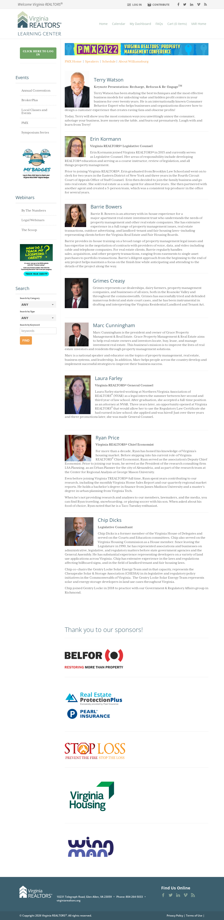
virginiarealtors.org (68, 900)
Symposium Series (35, 132)
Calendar (118, 24)
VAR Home (198, 24)
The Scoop (29, 230)
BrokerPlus (29, 100)
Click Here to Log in (38, 53)
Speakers (92, 61)
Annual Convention (35, 90)
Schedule (109, 61)
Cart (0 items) (177, 24)
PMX (24, 123)
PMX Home (73, 61)
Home (103, 24)
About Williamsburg (134, 61)
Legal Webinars (32, 220)
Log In (137, 5)
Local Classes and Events (34, 111)
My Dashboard (140, 24)
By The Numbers (33, 210)
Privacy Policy (175, 915)
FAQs (159, 24)
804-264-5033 (134, 897)
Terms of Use (194, 915)
